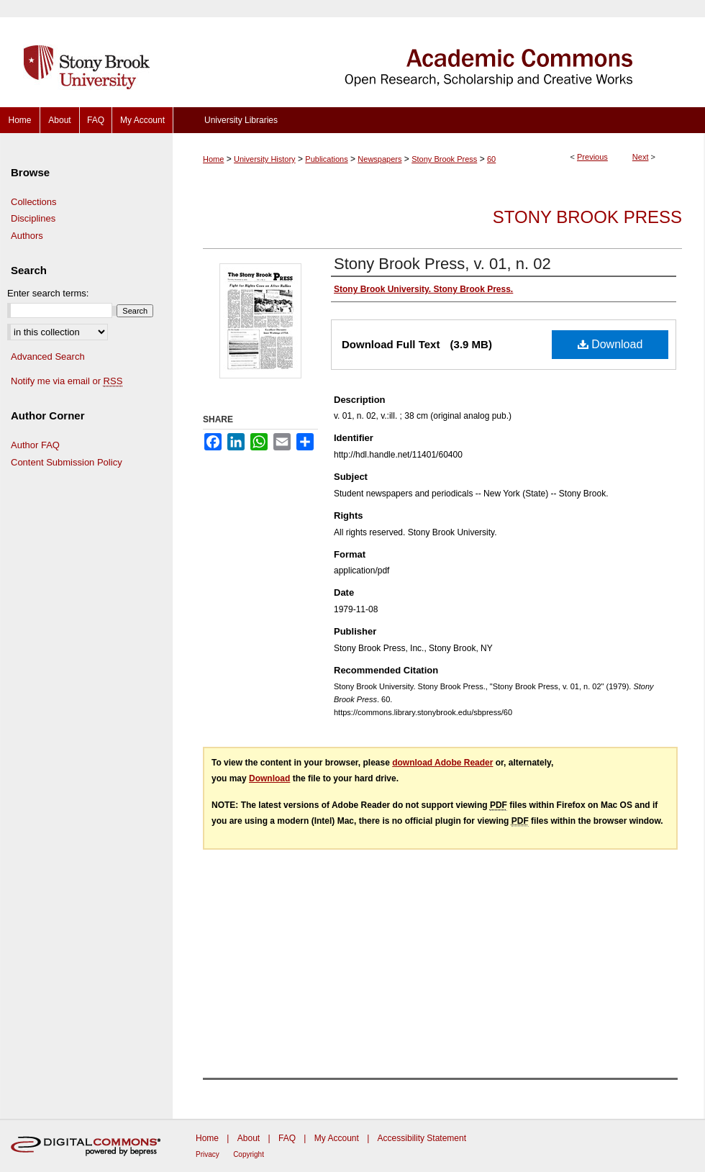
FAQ (287, 1138)
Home (213, 159)
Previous (592, 157)
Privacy (207, 1154)
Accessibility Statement (422, 1138)
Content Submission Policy (66, 462)
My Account (336, 1138)
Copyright (248, 1154)
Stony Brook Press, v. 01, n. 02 (442, 264)
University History (265, 159)
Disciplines (33, 218)
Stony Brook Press (444, 159)
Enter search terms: (47, 293)
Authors (27, 235)
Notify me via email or (66, 381)
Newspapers (379, 159)
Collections (34, 201)
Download (610, 344)
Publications (326, 159)
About (248, 1138)
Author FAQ (35, 445)
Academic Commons (439, 53)
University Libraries (241, 120)
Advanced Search (48, 356)
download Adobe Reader (442, 763)
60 (491, 159)
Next (640, 157)
